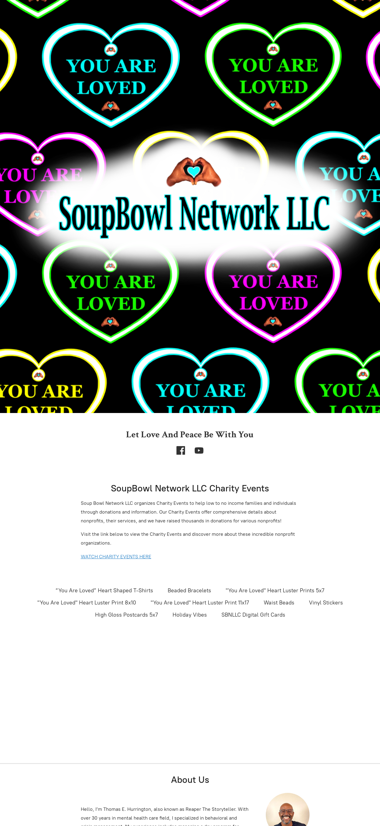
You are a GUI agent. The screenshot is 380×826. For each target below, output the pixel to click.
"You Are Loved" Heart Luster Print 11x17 (200, 602)
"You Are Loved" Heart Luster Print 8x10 (86, 602)
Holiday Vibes (190, 614)
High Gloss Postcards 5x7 (126, 614)
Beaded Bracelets (189, 590)
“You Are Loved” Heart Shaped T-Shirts (104, 590)
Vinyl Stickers (326, 602)
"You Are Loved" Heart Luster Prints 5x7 (275, 590)
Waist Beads (279, 602)
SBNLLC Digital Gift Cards (253, 614)
